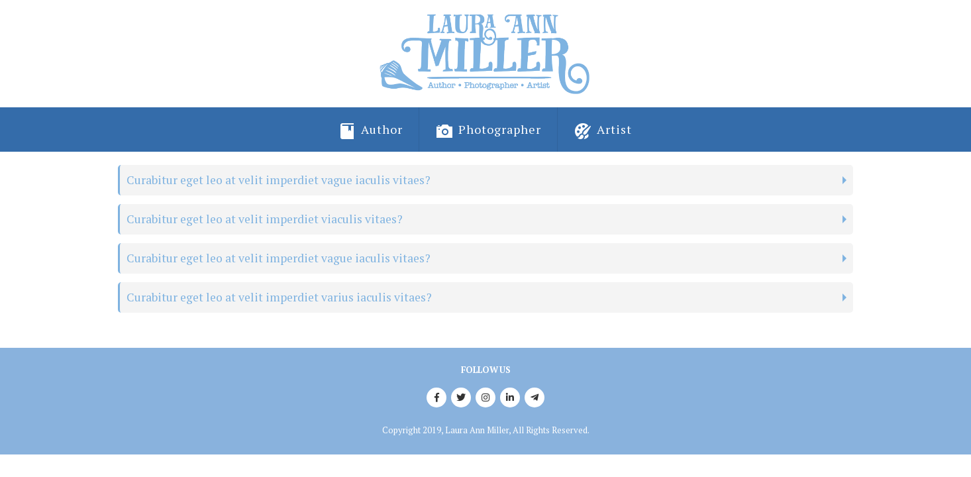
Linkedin (510, 397)
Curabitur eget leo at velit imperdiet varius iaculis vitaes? (279, 297)
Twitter (461, 397)
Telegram (534, 397)
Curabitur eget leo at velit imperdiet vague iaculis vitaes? (279, 179)
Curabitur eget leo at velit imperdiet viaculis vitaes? (265, 219)
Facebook (436, 397)
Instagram (485, 397)
